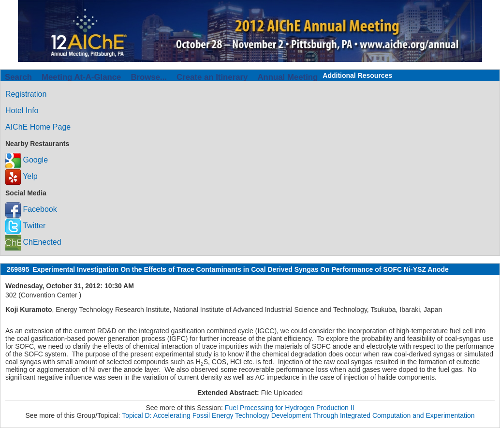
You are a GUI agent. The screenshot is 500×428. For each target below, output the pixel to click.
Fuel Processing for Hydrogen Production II (289, 408)
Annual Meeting (287, 77)
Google (26, 160)
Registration (25, 94)
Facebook (31, 209)
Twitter (25, 225)
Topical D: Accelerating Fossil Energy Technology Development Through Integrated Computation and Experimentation (298, 415)
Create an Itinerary (212, 77)
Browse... (149, 77)
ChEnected (33, 242)
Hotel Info (21, 110)
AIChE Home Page (38, 127)
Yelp (21, 176)
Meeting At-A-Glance (81, 77)
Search (18, 77)
